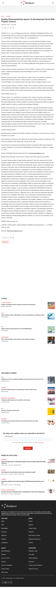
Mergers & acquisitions (8, 398)
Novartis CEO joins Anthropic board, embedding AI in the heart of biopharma (23, 492)
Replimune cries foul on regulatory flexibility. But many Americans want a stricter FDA (22, 379)
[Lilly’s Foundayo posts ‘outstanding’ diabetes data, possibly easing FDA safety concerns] (51, 461)
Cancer (3, 387)
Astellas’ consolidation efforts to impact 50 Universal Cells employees (18, 304)
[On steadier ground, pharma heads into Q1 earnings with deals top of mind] (51, 422)
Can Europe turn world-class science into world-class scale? (18, 472)
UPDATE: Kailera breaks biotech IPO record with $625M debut (16, 328)
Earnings (4, 419)
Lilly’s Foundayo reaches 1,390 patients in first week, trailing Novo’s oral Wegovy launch (22, 315)
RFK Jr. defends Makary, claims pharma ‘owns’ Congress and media (18, 339)
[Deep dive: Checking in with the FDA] (51, 411)
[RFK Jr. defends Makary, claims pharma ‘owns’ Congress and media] (51, 340)
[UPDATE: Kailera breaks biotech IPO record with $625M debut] (51, 329)
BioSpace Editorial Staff (6, 306)
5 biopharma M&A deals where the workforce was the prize (15, 400)
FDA (2, 377)
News (2, 16)
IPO (2, 326)
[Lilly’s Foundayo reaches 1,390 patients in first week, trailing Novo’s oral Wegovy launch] (51, 316)
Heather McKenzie (5, 381)
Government (5, 337)
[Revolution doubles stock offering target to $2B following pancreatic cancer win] (51, 481)
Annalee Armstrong (5, 401)
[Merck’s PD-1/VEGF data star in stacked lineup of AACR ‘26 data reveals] (51, 390)
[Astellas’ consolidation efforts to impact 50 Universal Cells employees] (51, 305)
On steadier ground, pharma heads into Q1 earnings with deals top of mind (19, 421)
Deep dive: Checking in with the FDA (10, 410)
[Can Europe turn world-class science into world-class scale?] (51, 472)
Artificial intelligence (8, 489)
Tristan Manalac (4, 316)
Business (8, 16)
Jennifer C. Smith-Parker (19, 474)
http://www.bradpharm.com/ (14, 231)
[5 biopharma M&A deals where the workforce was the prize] (51, 401)
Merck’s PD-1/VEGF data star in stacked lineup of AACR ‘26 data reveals (18, 389)
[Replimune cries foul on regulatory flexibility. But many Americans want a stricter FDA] (51, 380)
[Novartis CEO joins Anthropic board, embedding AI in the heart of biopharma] (51, 491)
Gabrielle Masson (17, 465)
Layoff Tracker (6, 302)
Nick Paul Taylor (4, 391)
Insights (3, 470)
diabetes (4, 459)
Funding (3, 479)
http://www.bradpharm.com (36, 153)
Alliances (5, 242)
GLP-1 (2, 313)
